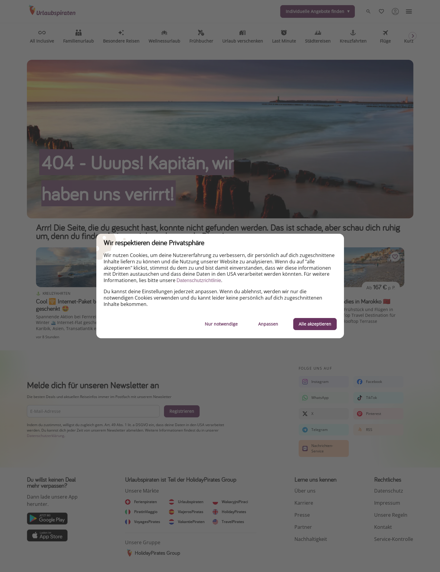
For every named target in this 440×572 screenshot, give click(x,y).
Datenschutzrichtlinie (199, 280)
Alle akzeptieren (315, 324)
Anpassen (268, 324)
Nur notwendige (221, 324)
